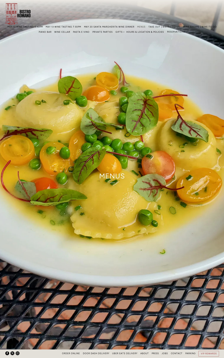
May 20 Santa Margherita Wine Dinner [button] (109, 26)
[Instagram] (17, 353)
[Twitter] (12, 353)
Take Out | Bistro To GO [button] (164, 26)
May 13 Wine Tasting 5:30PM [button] (25, 26)
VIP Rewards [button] (209, 353)
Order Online (71, 353)
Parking (190, 353)
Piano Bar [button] (45, 32)
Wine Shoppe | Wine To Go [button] (200, 26)
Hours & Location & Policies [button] (145, 32)
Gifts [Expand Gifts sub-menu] (119, 31)
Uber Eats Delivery (124, 353)
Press (155, 353)
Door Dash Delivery (96, 353)
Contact (177, 353)
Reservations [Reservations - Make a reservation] (176, 31)
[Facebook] (7, 353)
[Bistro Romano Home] (18, 14)
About (144, 353)
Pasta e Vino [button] (81, 32)
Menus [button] (141, 26)
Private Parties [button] (102, 32)
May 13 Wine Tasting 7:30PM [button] (63, 26)
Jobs (165, 353)
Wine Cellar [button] (62, 32)
